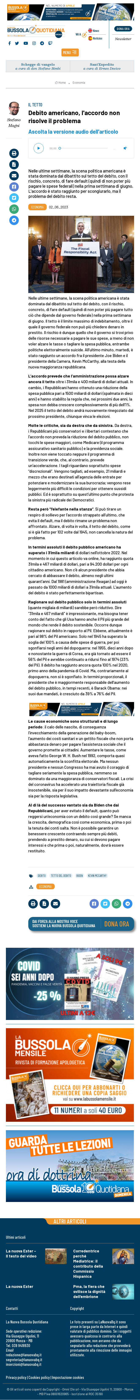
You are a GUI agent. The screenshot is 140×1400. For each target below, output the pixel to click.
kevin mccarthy (97, 876)
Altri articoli (70, 1221)
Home (60, 82)
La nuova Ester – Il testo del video (21, 1254)
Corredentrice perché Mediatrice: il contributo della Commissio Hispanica (88, 1264)
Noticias (97, 38)
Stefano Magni (14, 122)
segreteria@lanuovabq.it (24, 1359)
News (96, 31)
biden (79, 876)
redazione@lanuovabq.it (24, 1354)
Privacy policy (16, 1377)
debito (42, 876)
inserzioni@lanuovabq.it (23, 1364)
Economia (79, 82)
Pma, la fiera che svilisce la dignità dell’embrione (89, 1291)
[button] (70, 52)
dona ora (123, 29)
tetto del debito (61, 876)
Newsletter (123, 39)
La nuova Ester (19, 1286)
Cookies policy (39, 1377)
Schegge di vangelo (38, 64)
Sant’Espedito (102, 64)
